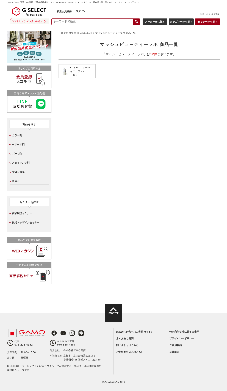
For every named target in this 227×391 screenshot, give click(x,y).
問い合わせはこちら (127, 345)
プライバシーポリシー (181, 338)
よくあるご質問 (125, 338)
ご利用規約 (175, 345)
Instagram (69, 333)
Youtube (60, 333)
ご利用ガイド (204, 14)
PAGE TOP (113, 316)
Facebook (52, 333)
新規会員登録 (64, 11)
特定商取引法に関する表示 (184, 331)
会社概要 (174, 352)
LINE (77, 333)
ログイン (80, 11)
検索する (136, 21)
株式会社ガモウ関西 (74, 350)
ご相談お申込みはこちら (129, 352)
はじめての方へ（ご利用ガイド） (134, 331)
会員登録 (215, 14)
